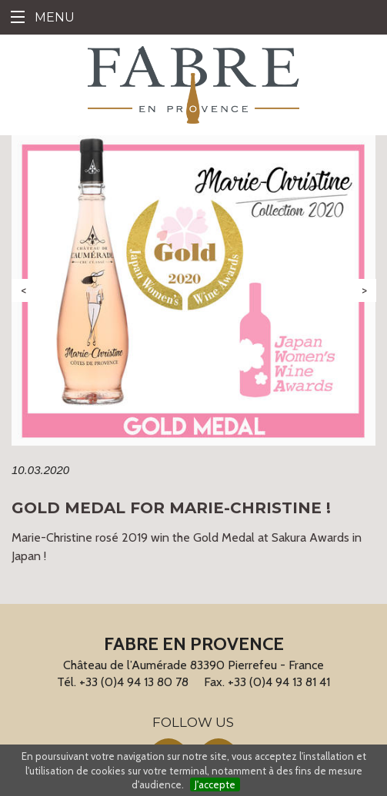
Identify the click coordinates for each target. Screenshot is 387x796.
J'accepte (215, 784)
